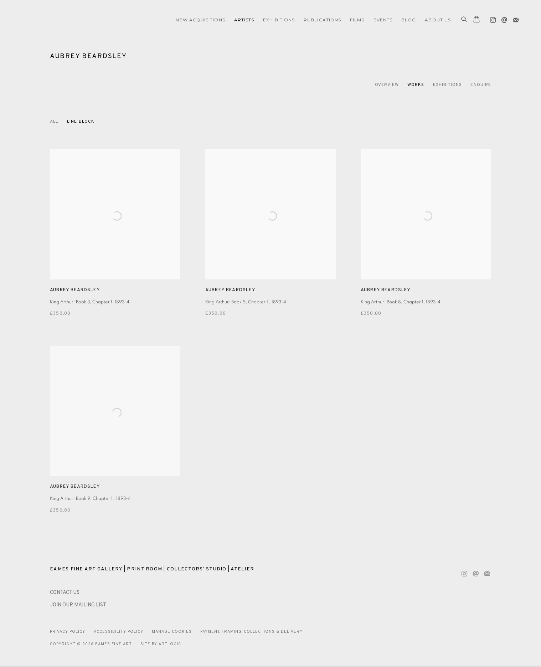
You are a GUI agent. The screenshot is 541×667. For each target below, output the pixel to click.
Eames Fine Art (71, 20)
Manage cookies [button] (172, 631)
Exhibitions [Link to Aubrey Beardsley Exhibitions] (447, 85)
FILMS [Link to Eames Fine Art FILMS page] (357, 19)
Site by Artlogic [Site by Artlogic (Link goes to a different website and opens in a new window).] (160, 644)
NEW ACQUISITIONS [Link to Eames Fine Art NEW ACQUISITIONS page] (200, 19)
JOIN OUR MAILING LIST (78, 605)
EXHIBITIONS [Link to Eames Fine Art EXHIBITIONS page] (279, 19)
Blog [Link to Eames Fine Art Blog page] (408, 19)
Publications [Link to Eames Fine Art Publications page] (322, 19)
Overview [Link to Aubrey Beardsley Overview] (387, 85)
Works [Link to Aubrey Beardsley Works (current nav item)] (415, 85)
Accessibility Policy (118, 631)
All (54, 121)
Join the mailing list (514, 18)
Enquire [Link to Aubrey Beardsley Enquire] (480, 85)
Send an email (502, 18)
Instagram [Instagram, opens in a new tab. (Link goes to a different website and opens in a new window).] (491, 18)
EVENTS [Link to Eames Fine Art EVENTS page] (382, 19)
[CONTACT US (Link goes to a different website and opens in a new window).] (64, 592)
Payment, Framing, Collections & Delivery (251, 631)
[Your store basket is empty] (476, 20)
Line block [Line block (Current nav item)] (80, 121)
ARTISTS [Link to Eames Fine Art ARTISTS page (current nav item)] (244, 19)
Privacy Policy (67, 631)
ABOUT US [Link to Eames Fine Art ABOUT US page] (438, 19)
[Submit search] (464, 20)
